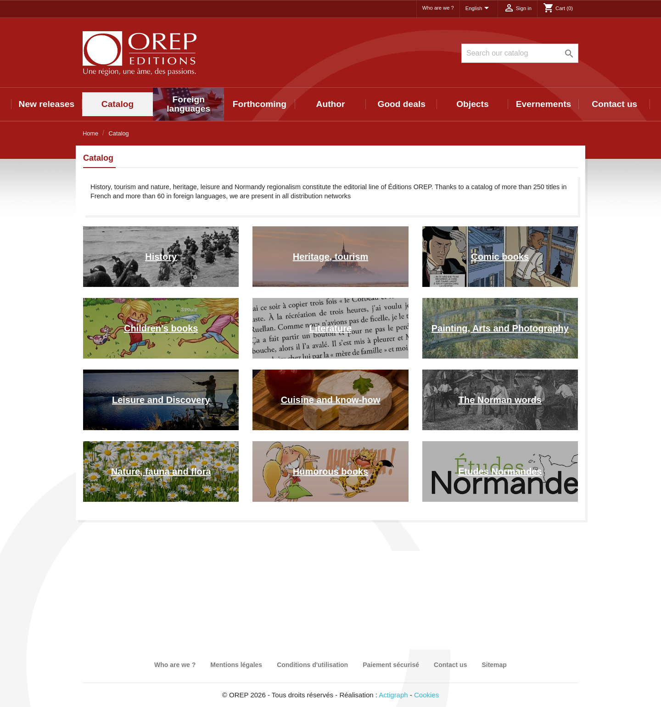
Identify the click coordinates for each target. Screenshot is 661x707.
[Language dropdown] (478, 8)
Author (330, 104)
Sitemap (494, 664)
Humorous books (330, 471)
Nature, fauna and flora (161, 471)
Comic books (500, 257)
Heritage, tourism (330, 257)
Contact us (614, 104)
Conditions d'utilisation (312, 664)
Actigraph (393, 695)
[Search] (519, 53)
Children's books (161, 328)
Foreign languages (188, 104)
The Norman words (500, 400)
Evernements (543, 104)
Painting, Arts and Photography (500, 328)
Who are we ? (438, 8)
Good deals (401, 104)
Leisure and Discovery (161, 400)
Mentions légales (236, 664)
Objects (472, 104)
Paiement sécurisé (391, 664)
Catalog (117, 104)
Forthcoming (259, 104)
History (161, 257)
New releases (47, 104)
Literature (330, 328)
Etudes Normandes (500, 471)
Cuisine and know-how (331, 400)
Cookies (426, 695)
